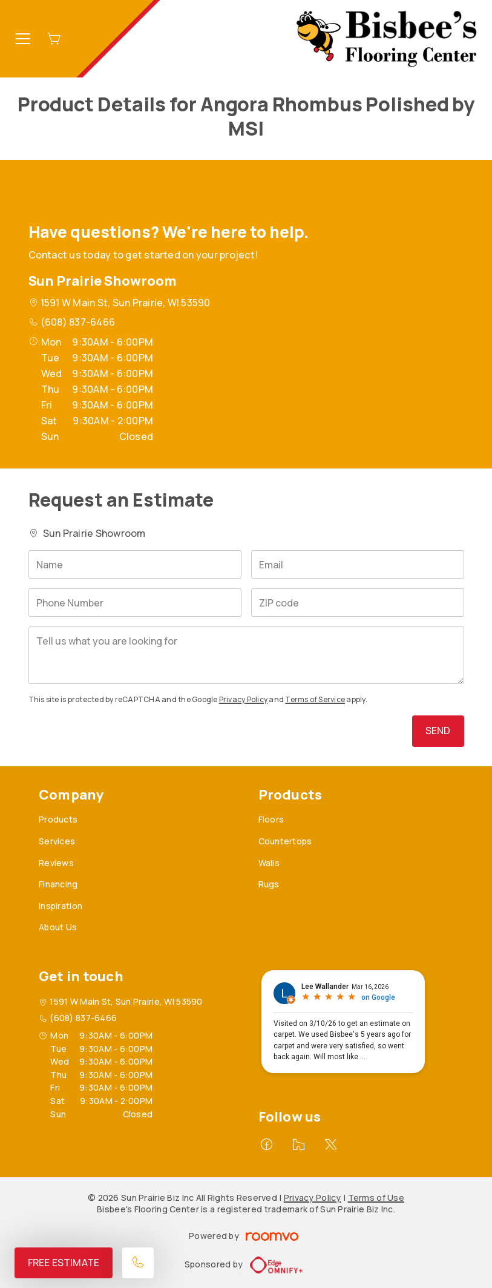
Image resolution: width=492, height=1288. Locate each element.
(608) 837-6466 (78, 322)
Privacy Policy (243, 699)
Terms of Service (315, 699)
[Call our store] (138, 1262)
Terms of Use (376, 1197)
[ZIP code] (357, 602)
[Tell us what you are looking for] (246, 655)
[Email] (357, 564)
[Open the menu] (23, 38)
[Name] (134, 564)
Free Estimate (63, 1262)
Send (438, 730)
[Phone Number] (134, 602)
